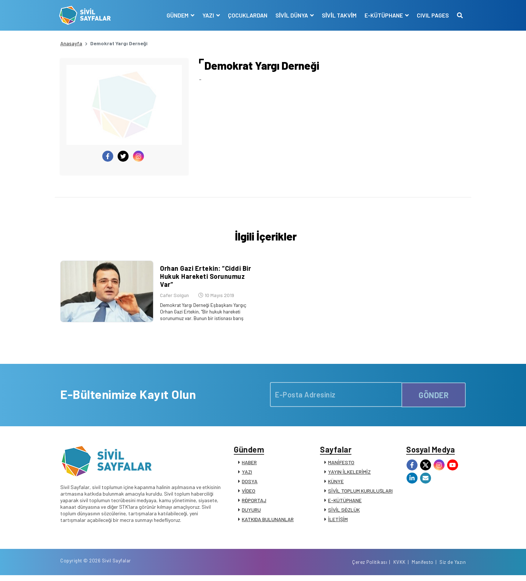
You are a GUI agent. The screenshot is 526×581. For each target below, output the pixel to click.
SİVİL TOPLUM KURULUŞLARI (360, 494)
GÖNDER (434, 396)
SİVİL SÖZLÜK (344, 513)
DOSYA (250, 485)
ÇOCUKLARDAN (246, 15)
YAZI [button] (207, 15)
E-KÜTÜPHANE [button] (383, 15)
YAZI (247, 475)
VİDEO (248, 494)
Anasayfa (71, 43)
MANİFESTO (341, 466)
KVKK (399, 567)
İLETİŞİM (338, 523)
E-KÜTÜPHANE (345, 504)
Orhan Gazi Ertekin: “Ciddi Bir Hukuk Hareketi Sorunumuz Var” (204, 278)
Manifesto (423, 567)
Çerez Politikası (369, 567)
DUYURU (251, 513)
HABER (249, 466)
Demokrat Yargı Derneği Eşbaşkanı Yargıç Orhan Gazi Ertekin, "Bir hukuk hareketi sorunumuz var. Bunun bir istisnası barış (204, 313)
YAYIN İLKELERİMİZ (349, 475)
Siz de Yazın (452, 567)
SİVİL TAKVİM (338, 15)
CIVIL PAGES (432, 15)
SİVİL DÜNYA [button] (291, 15)
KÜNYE (336, 485)
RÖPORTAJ (254, 504)
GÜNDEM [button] (176, 15)
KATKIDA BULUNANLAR (268, 523)
